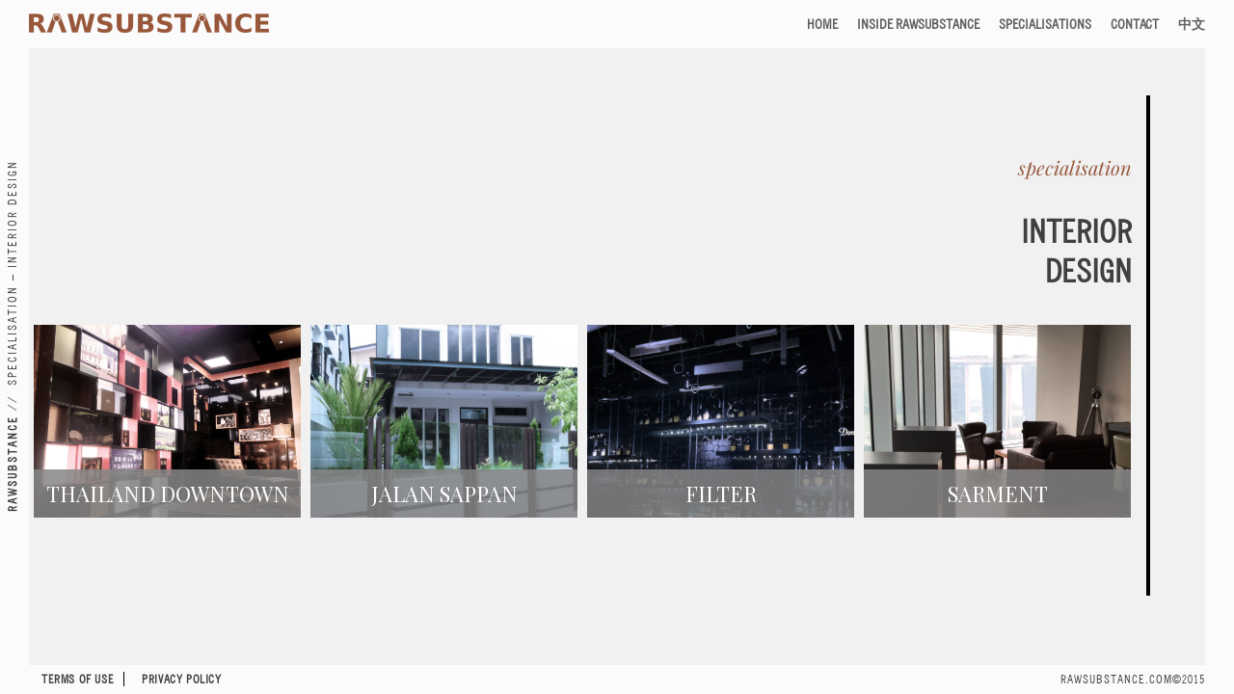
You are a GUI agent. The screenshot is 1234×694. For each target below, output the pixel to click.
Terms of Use (77, 679)
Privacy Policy (181, 679)
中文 (1191, 23)
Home (822, 23)
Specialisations (1045, 23)
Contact (1135, 23)
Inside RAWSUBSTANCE (918, 23)
